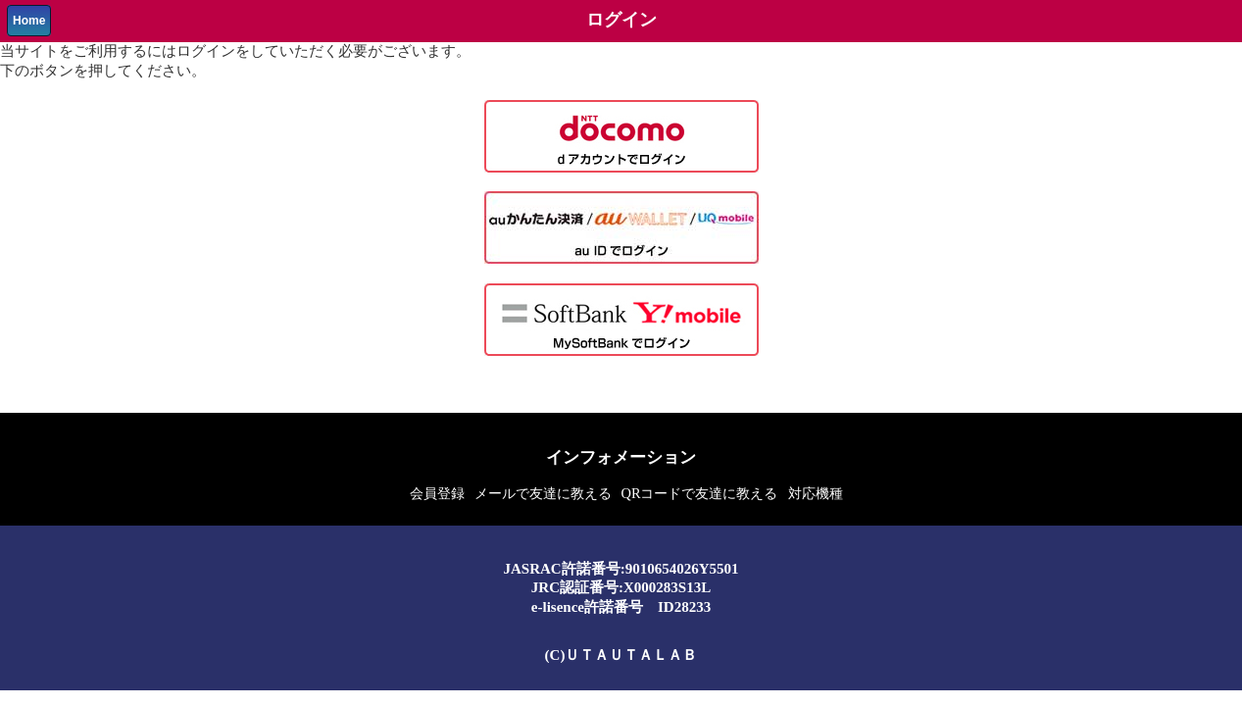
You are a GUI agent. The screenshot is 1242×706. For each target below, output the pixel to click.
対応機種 (815, 493)
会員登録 (437, 493)
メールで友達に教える (543, 493)
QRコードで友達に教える (699, 493)
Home (29, 20)
